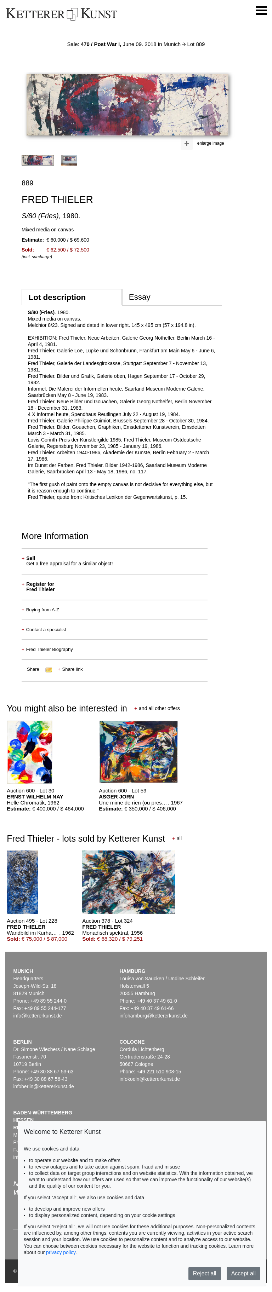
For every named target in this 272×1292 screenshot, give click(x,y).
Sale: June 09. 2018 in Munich (124, 44)
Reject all (204, 1273)
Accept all (243, 1273)
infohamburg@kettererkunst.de (153, 1016)
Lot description (57, 297)
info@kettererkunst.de (37, 1016)
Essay (140, 297)
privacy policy (60, 1252)
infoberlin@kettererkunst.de (43, 1086)
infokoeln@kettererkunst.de (149, 1079)
